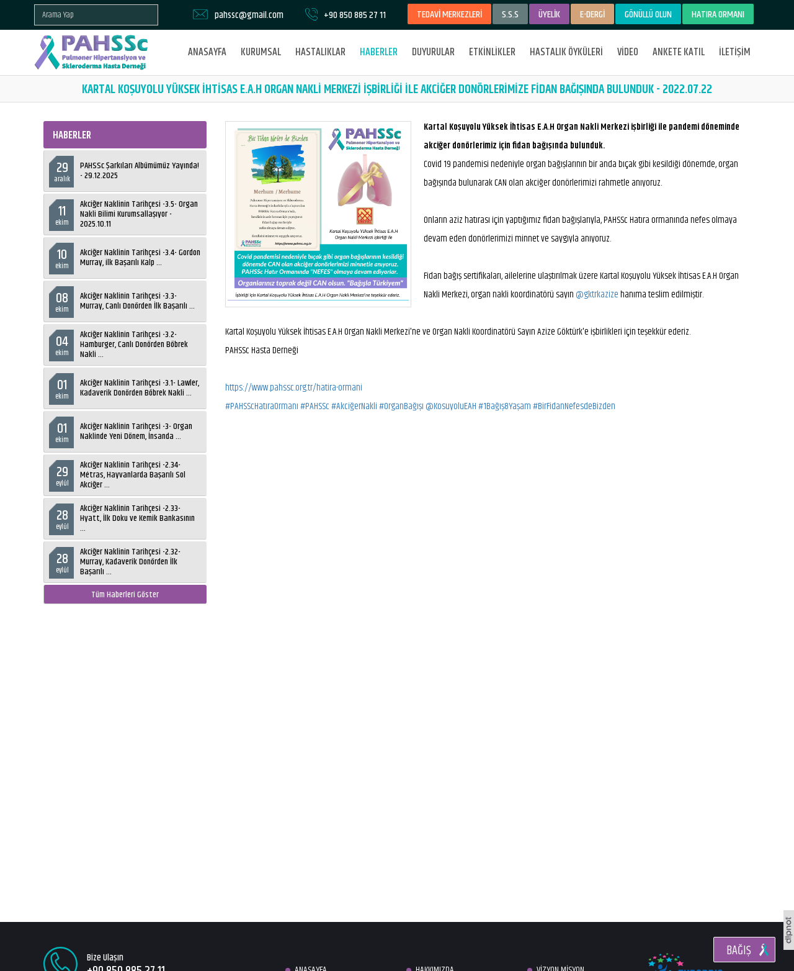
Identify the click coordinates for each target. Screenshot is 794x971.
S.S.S (510, 14)
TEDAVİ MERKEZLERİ (449, 14)
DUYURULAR (433, 52)
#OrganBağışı (401, 406)
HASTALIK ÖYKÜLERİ (566, 52)
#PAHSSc (314, 406)
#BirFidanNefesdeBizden (574, 406)
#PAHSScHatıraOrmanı (261, 406)
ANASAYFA (207, 52)
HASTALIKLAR (320, 52)
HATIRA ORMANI (718, 14)
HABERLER (379, 52)
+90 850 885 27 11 (355, 15)
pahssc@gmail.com (249, 15)
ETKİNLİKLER (492, 52)
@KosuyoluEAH (451, 406)
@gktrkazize (597, 294)
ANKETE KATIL (679, 52)
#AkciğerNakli (354, 406)
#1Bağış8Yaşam (504, 406)
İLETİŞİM (735, 52)
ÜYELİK (549, 14)
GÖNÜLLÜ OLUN (648, 14)
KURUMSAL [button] (261, 52)
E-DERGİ (592, 14)
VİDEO (627, 52)
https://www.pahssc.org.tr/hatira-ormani (293, 388)
